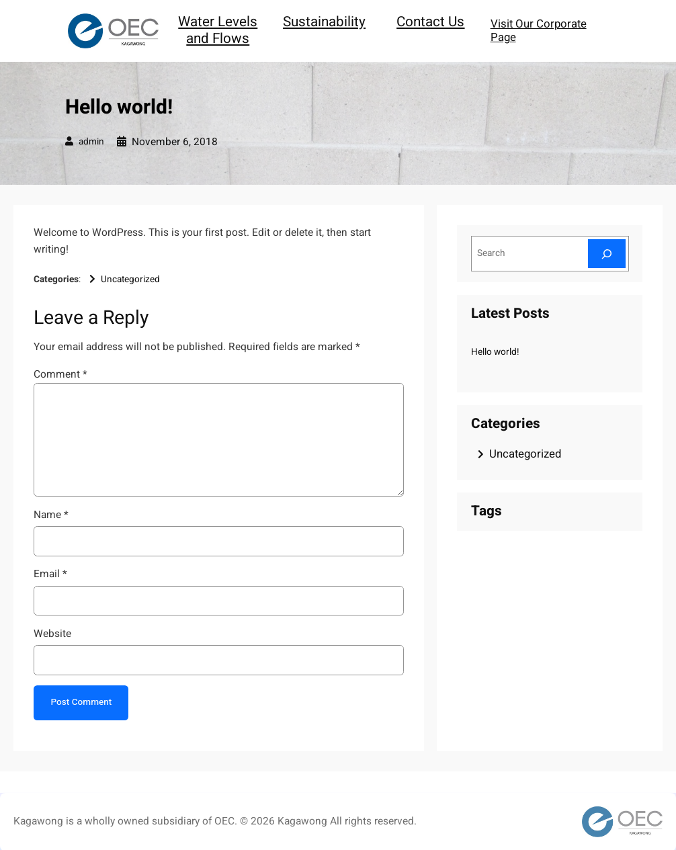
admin (91, 141)
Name (51, 515)
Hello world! (495, 352)
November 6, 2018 (175, 142)
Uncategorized (130, 279)
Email (50, 574)
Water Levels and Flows (217, 30)
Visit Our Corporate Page (539, 30)
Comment (60, 374)
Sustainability (324, 21)
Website (52, 634)
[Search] (607, 253)
